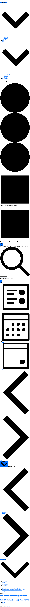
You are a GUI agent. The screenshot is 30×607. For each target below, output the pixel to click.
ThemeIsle (8, 606)
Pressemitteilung (6, 37)
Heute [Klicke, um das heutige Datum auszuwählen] (1, 460)
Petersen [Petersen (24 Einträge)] (3, 599)
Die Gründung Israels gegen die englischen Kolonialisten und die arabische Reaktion (13, 589)
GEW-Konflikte (6, 75)
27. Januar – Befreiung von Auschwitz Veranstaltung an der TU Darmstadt (12, 590)
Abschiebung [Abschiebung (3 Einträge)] (2, 595)
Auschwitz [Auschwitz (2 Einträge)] (21, 595)
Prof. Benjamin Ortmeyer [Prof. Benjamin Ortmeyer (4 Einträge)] (19, 599)
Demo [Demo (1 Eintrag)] (26, 595)
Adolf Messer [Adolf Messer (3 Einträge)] (7, 595)
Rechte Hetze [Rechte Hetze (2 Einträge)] (2, 600)
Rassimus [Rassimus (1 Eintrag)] (25, 599)
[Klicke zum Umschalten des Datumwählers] (4, 464)
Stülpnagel (5, 77)
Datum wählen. (10, 466)
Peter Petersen (6, 76)
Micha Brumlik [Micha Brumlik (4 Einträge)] (3, 597)
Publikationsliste (4, 39)
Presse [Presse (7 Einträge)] (13, 599)
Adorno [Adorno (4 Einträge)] (11, 595)
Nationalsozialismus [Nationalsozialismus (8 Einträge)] (10, 597)
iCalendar (3, 582)
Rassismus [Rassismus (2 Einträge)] (27, 599)
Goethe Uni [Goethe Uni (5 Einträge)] (24, 596)
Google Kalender (4, 581)
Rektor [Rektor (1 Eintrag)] (12, 600)
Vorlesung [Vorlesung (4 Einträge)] (25, 600)
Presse (3, 40)
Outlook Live (4, 583)
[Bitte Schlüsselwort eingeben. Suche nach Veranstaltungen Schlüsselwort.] (24, 246)
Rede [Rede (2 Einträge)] (10, 600)
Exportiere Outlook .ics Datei (6, 585)
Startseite (3, 602)
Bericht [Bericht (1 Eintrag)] (24, 595)
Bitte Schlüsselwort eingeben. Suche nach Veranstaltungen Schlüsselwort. (10, 246)
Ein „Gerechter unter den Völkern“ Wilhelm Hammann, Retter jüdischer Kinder (13, 588)
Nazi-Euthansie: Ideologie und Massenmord (8, 591)
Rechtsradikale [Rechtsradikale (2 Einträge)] (6, 600)
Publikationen (6, 38)
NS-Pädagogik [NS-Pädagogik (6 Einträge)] (19, 597)
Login (3, 603)
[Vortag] (16, 414)
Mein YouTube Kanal (5, 78)
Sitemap (3, 79)
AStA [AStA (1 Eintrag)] (18, 595)
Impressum (3, 604)
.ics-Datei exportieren (5, 584)
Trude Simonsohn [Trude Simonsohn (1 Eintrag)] (21, 600)
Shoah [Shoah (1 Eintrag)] (14, 600)
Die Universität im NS (7, 74)
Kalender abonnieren (3, 559)
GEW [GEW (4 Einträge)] (20, 596)
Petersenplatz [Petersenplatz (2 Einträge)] (9, 599)
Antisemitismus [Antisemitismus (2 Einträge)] (15, 595)
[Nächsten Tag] (16, 459)
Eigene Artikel (6, 36)
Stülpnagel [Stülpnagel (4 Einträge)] (17, 600)
